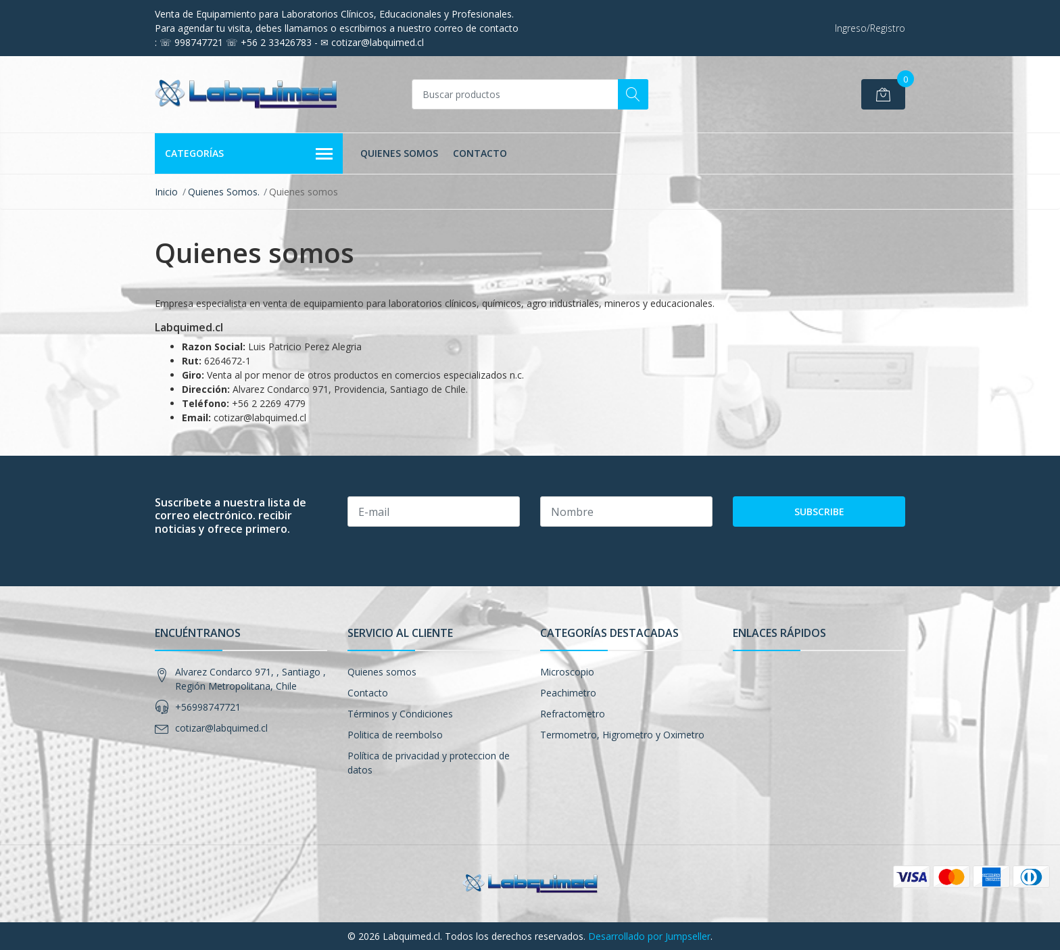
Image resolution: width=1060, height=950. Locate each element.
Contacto (480, 153)
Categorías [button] (249, 154)
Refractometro (572, 713)
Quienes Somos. (224, 191)
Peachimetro (568, 692)
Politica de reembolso (395, 734)
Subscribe (819, 511)
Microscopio (567, 671)
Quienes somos (399, 153)
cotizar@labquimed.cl (221, 727)
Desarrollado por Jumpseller (649, 936)
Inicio (166, 191)
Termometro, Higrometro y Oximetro (622, 734)
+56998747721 (208, 706)
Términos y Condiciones (400, 713)
